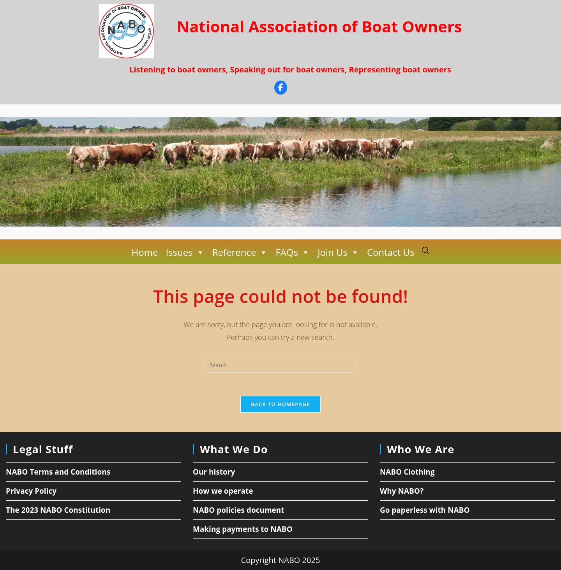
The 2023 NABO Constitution (58, 510)
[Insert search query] (280, 365)
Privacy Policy (31, 491)
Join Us (338, 252)
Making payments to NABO (243, 529)
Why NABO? (401, 491)
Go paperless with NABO (425, 510)
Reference (240, 252)
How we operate (223, 491)
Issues (185, 252)
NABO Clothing (407, 472)
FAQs (292, 252)
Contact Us (390, 252)
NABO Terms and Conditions (58, 472)
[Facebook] (280, 88)
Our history (214, 472)
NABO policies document (238, 510)
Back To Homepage (280, 404)
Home (145, 252)
